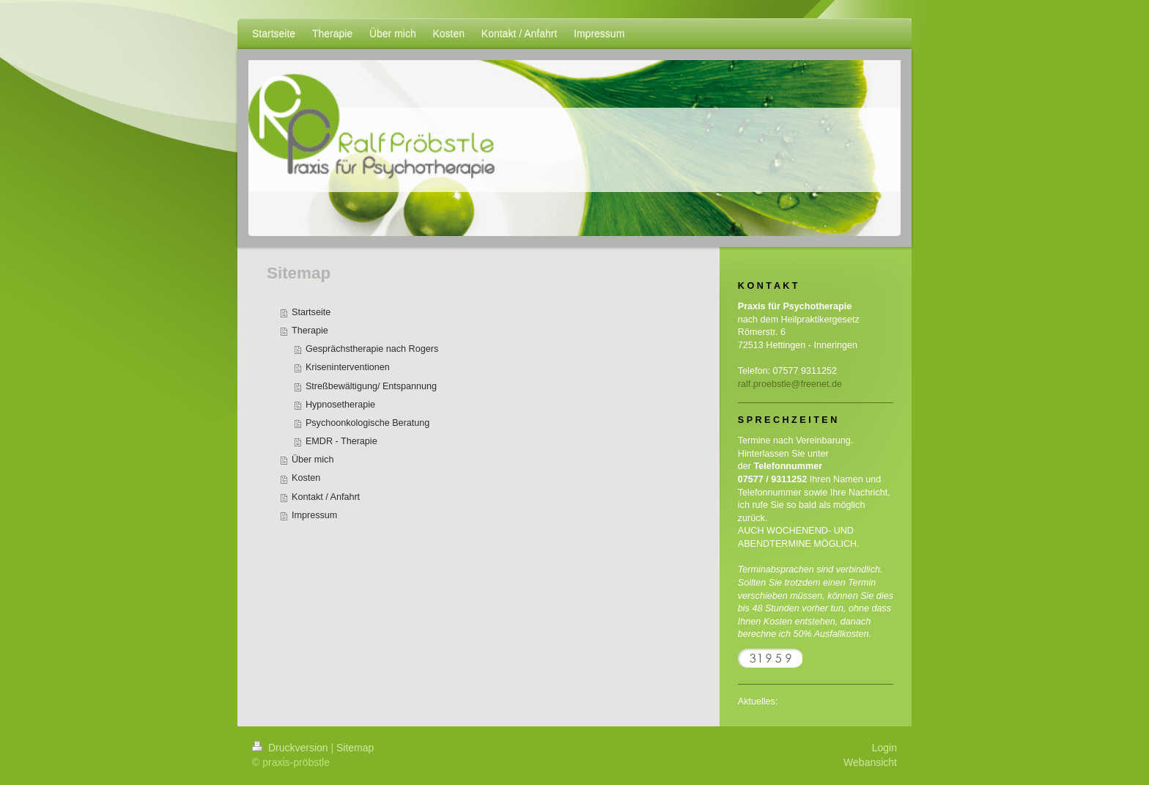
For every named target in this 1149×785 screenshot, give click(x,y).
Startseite (311, 312)
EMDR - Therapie (341, 441)
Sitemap (355, 747)
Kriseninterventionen (348, 367)
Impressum (314, 515)
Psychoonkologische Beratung (367, 423)
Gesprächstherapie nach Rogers (372, 349)
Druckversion (291, 747)
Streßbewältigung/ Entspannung (371, 386)
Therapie (310, 330)
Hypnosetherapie (340, 404)
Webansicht (870, 762)
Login (884, 747)
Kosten (306, 478)
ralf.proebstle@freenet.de (790, 384)
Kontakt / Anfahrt (326, 497)
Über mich (312, 459)
